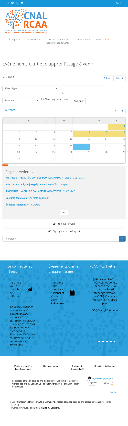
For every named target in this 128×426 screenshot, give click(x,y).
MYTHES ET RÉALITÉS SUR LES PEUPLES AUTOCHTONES (38, 177)
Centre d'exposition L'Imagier (53, 184)
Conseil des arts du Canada (25, 384)
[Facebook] (8, 3)
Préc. (107, 78)
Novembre (8, 110)
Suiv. (119, 78)
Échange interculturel (17, 204)
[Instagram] (17, 3)
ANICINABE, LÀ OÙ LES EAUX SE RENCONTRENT (33, 191)
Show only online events (55, 99)
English (120, 3)
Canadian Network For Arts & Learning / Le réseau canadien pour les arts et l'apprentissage (59, 402)
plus (64, 212)
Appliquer (79, 101)
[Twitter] (12, 3)
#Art (99, 289)
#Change (99, 293)
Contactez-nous (50, 366)
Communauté (83, 39)
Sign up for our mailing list (64, 231)
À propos (14, 39)
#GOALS (98, 282)
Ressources (102, 39)
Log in (113, 392)
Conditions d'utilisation (104, 366)
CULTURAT (79, 177)
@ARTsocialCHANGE (105, 279)
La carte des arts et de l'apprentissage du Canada (58, 42)
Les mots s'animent (38, 198)
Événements (33, 39)
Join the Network (64, 223)
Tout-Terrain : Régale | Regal (21, 184)
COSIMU (35, 204)
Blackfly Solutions (51, 408)
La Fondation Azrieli (48, 384)
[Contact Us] (22, 3)
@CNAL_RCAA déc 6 (105, 310)
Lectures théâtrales (16, 198)
